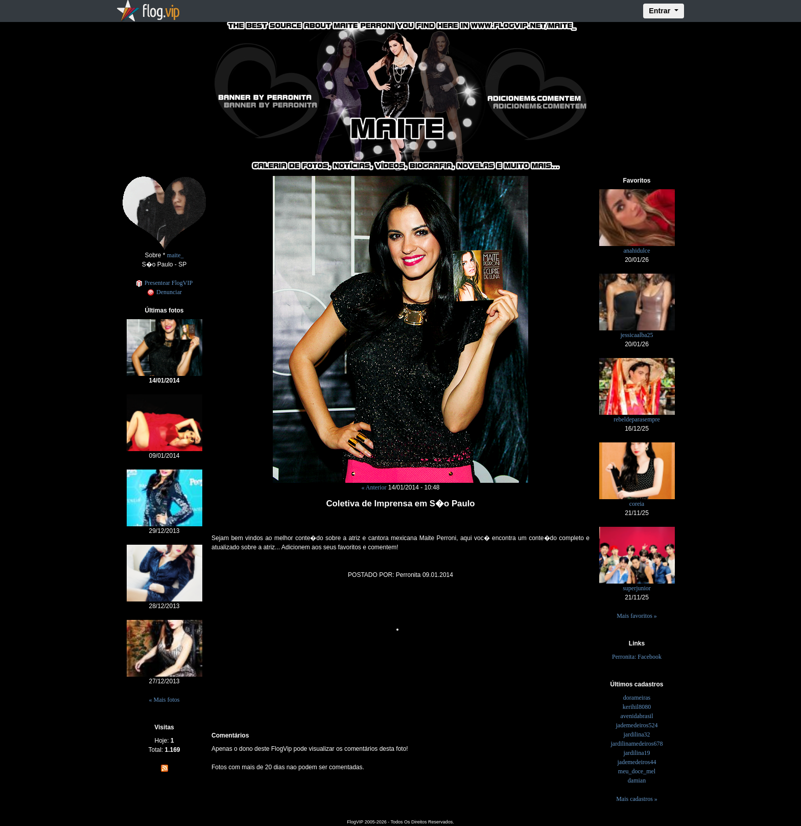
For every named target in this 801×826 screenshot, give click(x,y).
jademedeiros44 (637, 762)
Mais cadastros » (636, 798)
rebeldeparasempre (637, 419)
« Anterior (373, 487)
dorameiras (636, 697)
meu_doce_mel (636, 771)
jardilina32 (637, 734)
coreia (636, 503)
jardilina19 (637, 752)
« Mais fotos (164, 699)
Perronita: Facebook (637, 656)
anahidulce (637, 250)
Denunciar (164, 292)
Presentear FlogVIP (164, 282)
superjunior (637, 588)
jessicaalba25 (637, 335)
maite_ (175, 255)
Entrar (660, 11)
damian (637, 780)
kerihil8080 (637, 706)
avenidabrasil (637, 716)
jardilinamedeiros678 (637, 743)
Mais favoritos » (637, 615)
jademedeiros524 (637, 725)
